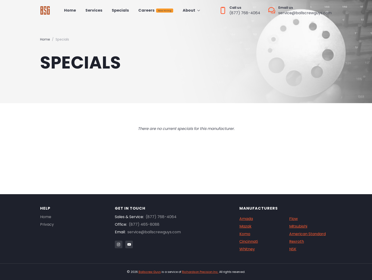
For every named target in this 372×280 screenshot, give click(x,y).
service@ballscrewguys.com (154, 232)
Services (93, 10)
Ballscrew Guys (150, 272)
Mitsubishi (298, 226)
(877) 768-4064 (161, 217)
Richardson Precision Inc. (200, 272)
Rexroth (296, 241)
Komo (244, 234)
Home (70, 10)
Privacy (47, 224)
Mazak (245, 226)
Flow (293, 218)
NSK (292, 249)
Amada (246, 218)
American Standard (307, 234)
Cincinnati (248, 241)
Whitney (247, 249)
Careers (155, 10)
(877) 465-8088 (144, 224)
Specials (120, 10)
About (189, 10)
